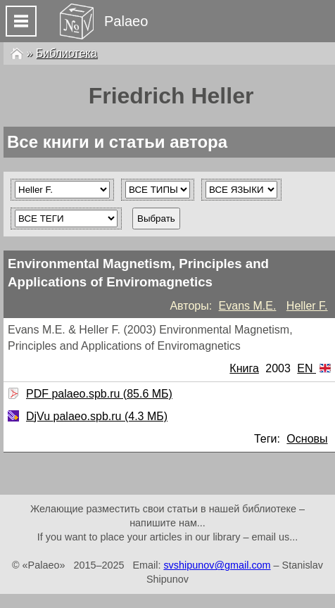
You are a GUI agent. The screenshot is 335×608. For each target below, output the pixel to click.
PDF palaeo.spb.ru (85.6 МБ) (97, 394)
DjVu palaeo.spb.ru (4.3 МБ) (95, 416)
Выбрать (156, 218)
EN (314, 368)
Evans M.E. (248, 306)
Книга (243, 368)
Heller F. (307, 306)
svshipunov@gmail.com (216, 565)
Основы (306, 439)
